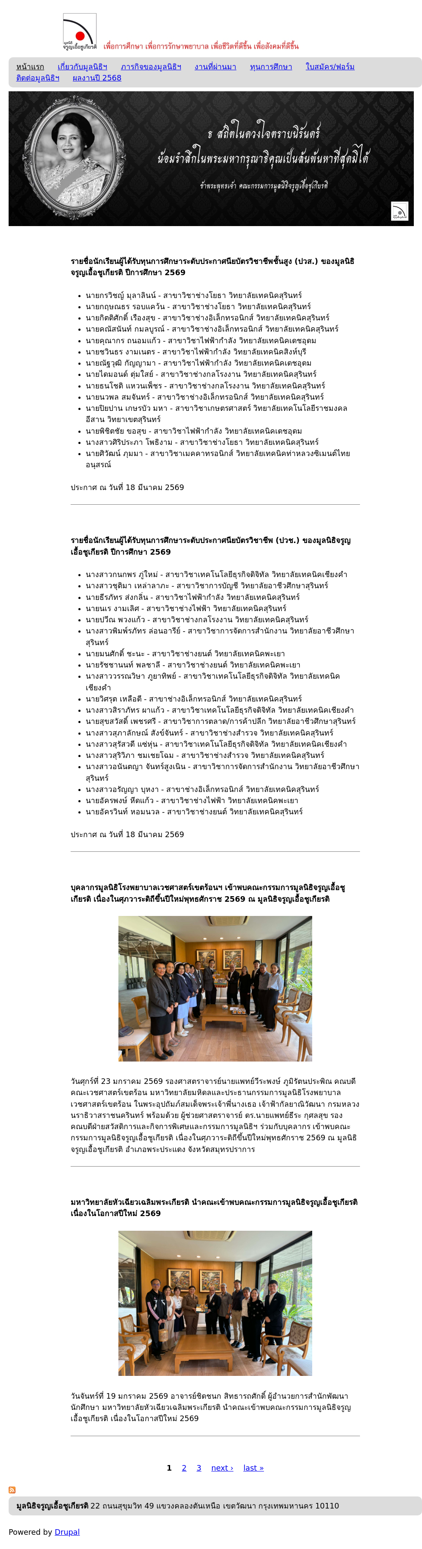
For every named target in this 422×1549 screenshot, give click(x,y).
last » (253, 1468)
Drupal (67, 1532)
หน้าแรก (30, 66)
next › (222, 1468)
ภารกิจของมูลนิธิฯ (151, 66)
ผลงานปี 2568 (97, 78)
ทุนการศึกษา (271, 66)
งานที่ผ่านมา (215, 66)
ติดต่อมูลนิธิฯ (37, 78)
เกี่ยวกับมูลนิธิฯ (82, 66)
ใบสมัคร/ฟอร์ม (330, 66)
